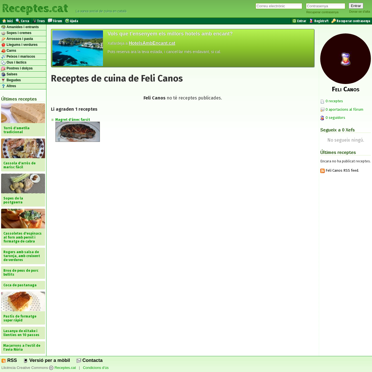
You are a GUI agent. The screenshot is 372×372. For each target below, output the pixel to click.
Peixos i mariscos (18, 57)
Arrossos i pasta (17, 39)
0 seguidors (332, 117)
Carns (8, 51)
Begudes (11, 80)
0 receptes (331, 101)
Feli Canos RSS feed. (339, 170)
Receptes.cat (35, 8)
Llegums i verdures (19, 45)
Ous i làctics (13, 62)
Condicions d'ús (96, 368)
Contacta (89, 360)
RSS (9, 360)
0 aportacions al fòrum (344, 109)
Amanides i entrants (20, 27)
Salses (9, 74)
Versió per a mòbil (46, 360)
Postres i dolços (17, 68)
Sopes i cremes (16, 33)
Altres (8, 86)
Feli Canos (345, 89)
